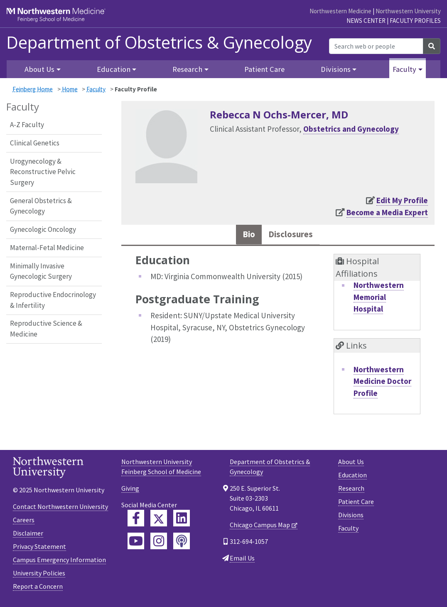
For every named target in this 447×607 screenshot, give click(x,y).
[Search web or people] (376, 46)
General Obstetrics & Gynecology (41, 206)
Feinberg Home (32, 89)
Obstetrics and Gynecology (351, 129)
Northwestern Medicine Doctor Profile (382, 383)
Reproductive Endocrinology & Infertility (53, 300)
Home (70, 89)
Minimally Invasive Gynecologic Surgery (41, 271)
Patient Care (264, 69)
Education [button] (113, 69)
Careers (23, 522)
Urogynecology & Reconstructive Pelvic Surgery (43, 172)
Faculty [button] (404, 69)
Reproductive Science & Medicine (46, 329)
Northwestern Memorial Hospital (379, 299)
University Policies (39, 575)
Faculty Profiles (415, 21)
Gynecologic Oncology (43, 229)
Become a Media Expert (387, 212)
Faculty (96, 89)
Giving (130, 491)
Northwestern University (408, 11)
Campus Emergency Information (59, 562)
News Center (366, 21)
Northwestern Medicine (340, 11)
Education (352, 477)
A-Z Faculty (27, 124)
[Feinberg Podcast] (181, 543)
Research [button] (187, 69)
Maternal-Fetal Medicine (47, 247)
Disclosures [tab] (292, 235)
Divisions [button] (336, 69)
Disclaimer (28, 535)
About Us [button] (39, 69)
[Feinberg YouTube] (136, 543)
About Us (351, 464)
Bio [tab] (244, 235)
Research (351, 491)
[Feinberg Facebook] (136, 520)
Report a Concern (38, 589)
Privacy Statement (39, 549)
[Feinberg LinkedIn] (181, 520)
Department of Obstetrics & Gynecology (159, 42)
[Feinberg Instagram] (158, 543)
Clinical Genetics (34, 142)
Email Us (242, 560)
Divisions (350, 517)
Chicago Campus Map (260, 527)
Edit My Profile (402, 200)
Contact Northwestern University (60, 509)
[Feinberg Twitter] (158, 520)
